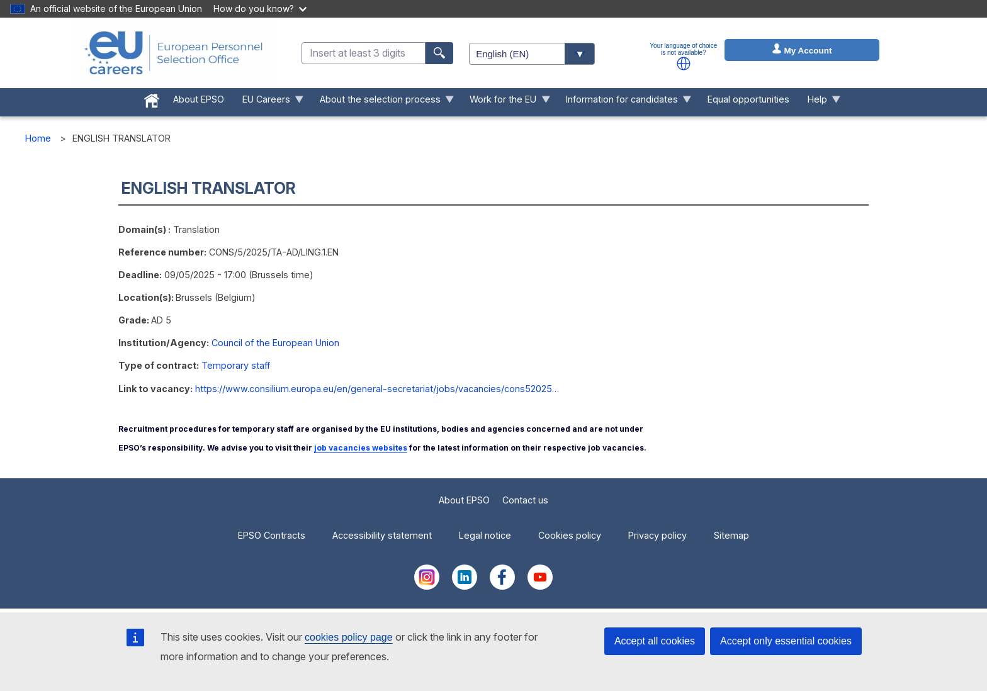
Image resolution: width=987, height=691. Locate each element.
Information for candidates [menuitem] (624, 102)
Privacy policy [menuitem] (657, 535)
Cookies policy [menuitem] (569, 535)
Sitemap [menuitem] (731, 535)
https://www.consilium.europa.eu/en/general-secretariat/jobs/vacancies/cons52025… (377, 388)
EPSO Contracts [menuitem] (271, 535)
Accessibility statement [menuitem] (382, 535)
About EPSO (464, 500)
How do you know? (260, 8)
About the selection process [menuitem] (382, 102)
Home (38, 138)
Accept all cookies (654, 641)
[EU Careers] (173, 53)
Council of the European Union (275, 342)
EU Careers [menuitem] (268, 102)
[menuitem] (152, 98)
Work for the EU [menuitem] (505, 102)
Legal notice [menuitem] (485, 535)
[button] (683, 63)
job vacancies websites (360, 447)
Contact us (525, 500)
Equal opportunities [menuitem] (748, 99)
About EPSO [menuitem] (198, 99)
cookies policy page (349, 637)
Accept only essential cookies (786, 641)
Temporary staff (235, 365)
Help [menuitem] (819, 102)
